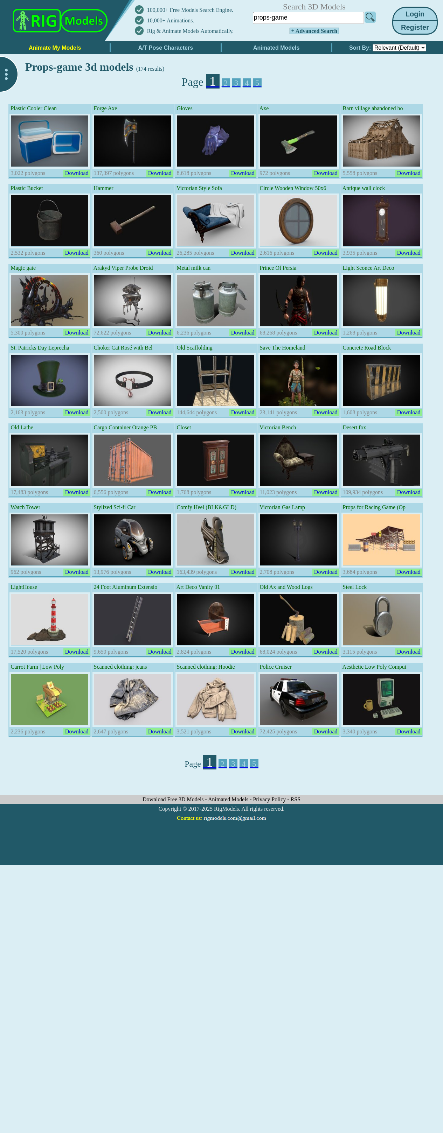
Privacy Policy (270, 799)
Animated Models (229, 799)
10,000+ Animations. (170, 20)
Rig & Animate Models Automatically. (190, 31)
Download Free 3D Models (174, 799)
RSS (295, 799)
